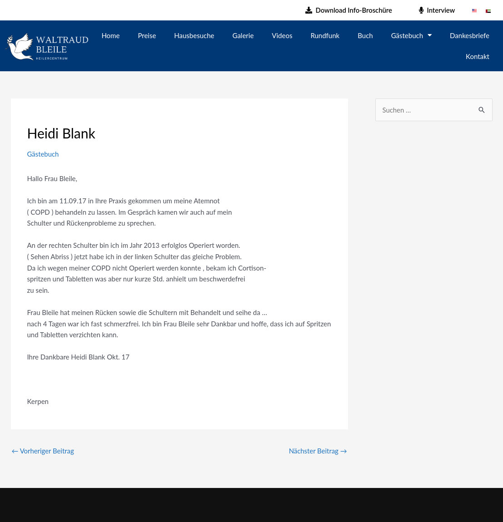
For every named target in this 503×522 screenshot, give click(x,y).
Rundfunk (324, 35)
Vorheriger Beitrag (43, 451)
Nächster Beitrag (318, 451)
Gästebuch (411, 35)
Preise (147, 35)
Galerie (243, 35)
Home (110, 35)
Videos (282, 35)
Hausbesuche (194, 35)
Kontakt (477, 56)
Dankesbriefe (469, 35)
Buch (365, 35)
